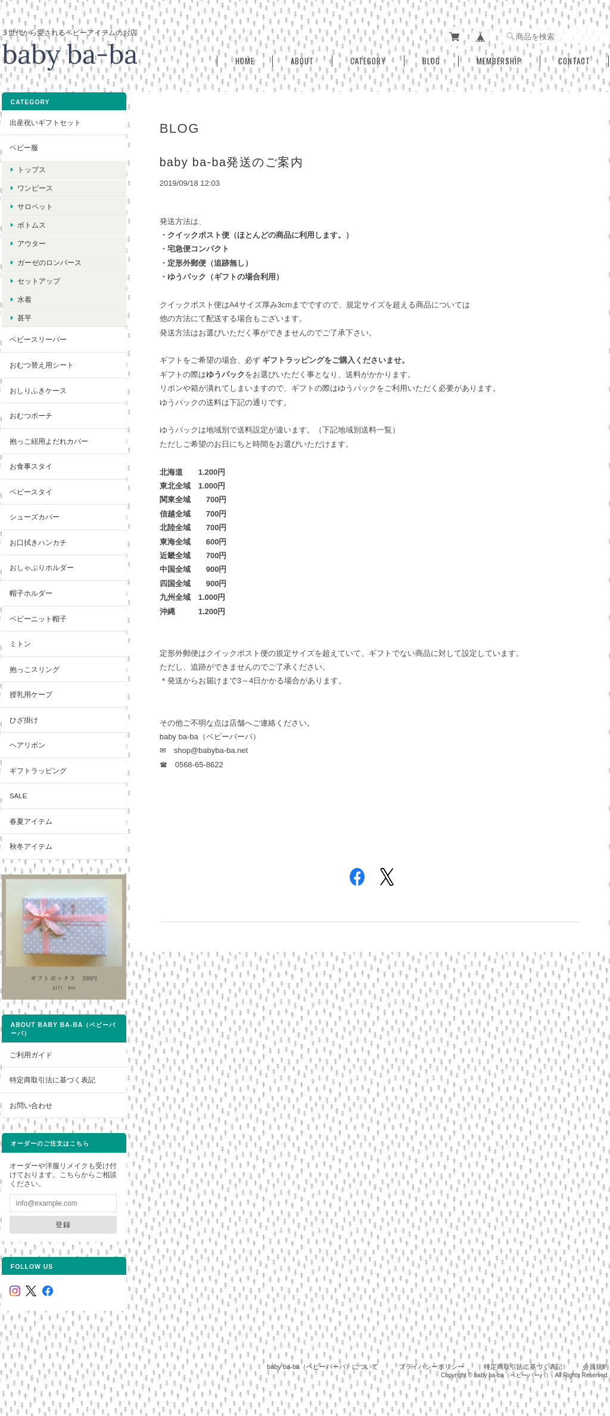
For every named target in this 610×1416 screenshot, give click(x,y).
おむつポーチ (30, 413)
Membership (499, 58)
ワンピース (34, 185)
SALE (18, 793)
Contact (574, 58)
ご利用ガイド (30, 1043)
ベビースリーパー (37, 337)
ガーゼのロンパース (49, 259)
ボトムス (31, 222)
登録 (58, 1213)
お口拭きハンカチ (37, 540)
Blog (431, 58)
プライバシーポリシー (431, 1354)
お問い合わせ (30, 1094)
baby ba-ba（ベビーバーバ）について (322, 1354)
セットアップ (38, 278)
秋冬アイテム (30, 844)
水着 (24, 297)
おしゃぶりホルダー (41, 565)
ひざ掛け (23, 717)
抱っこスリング (34, 666)
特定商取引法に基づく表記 (52, 1068)
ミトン (19, 641)
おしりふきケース (37, 387)
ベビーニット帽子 (37, 616)
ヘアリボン (27, 742)
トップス (31, 166)
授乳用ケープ (30, 692)
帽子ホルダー (30, 591)
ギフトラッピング (37, 767)
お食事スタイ (30, 464)
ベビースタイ (30, 489)
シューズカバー (34, 514)
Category (368, 58)
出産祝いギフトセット (44, 119)
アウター (31, 241)
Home (244, 58)
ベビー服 (23, 145)
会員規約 (596, 1354)
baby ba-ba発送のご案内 (234, 159)
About (302, 58)
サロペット (34, 204)
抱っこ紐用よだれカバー (48, 438)
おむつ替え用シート (41, 362)
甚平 (24, 315)
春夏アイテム (30, 819)
